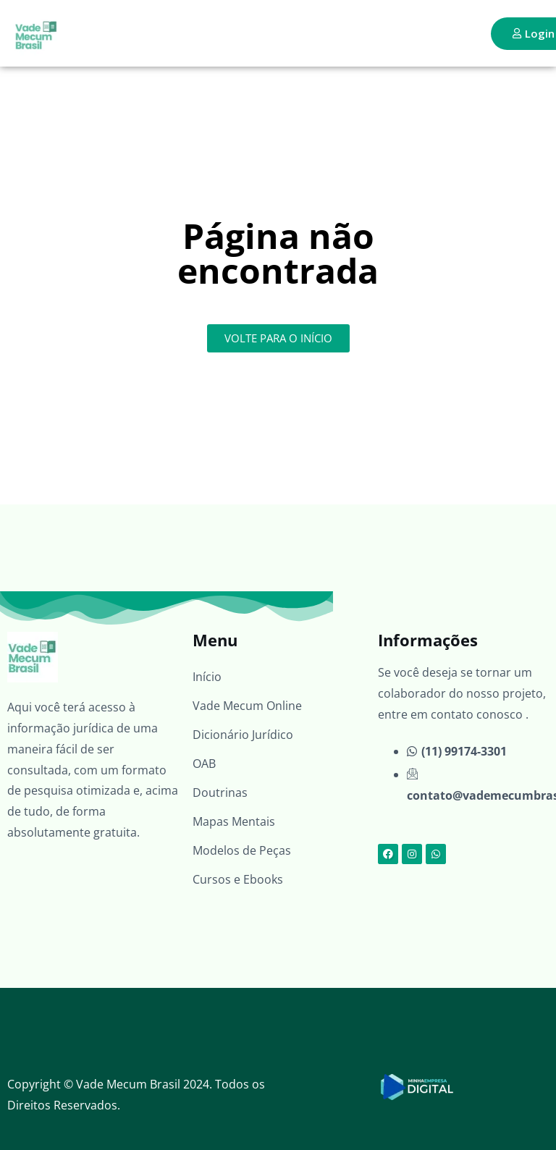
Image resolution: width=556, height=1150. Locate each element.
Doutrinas (220, 792)
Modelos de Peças (242, 850)
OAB (204, 763)
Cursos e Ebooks (238, 879)
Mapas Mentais (234, 821)
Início (207, 677)
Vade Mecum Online (247, 706)
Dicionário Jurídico (243, 735)
